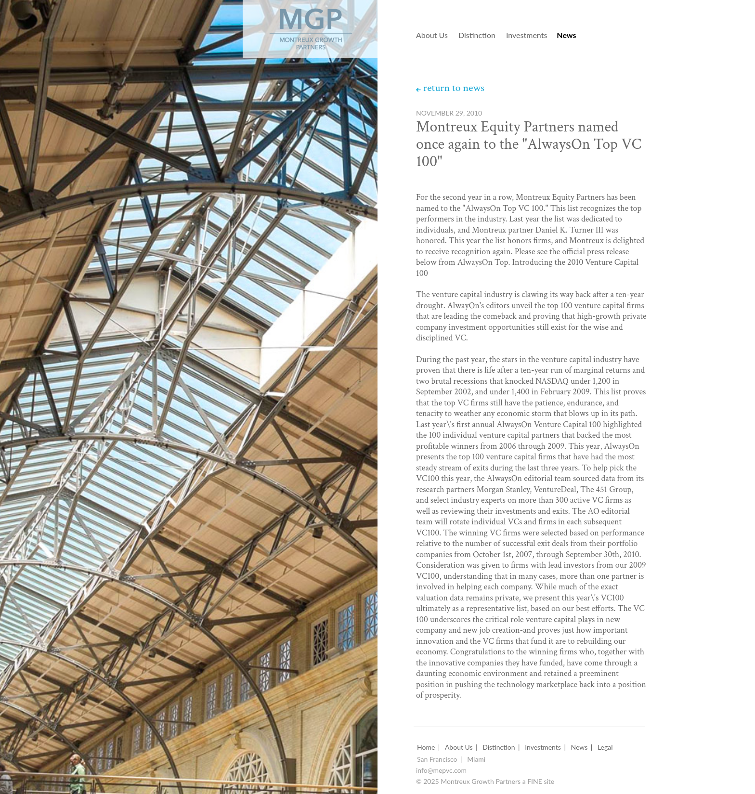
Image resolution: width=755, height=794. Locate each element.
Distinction (476, 35)
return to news (453, 88)
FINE (534, 781)
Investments (526, 35)
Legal (605, 747)
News (566, 35)
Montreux (297, 25)
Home (426, 747)
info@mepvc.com (441, 770)
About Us (432, 35)
